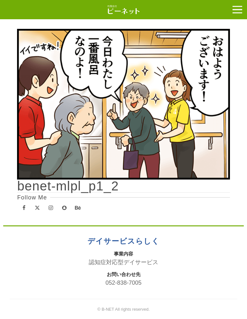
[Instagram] (51, 208)
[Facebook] (24, 208)
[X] (37, 208)
